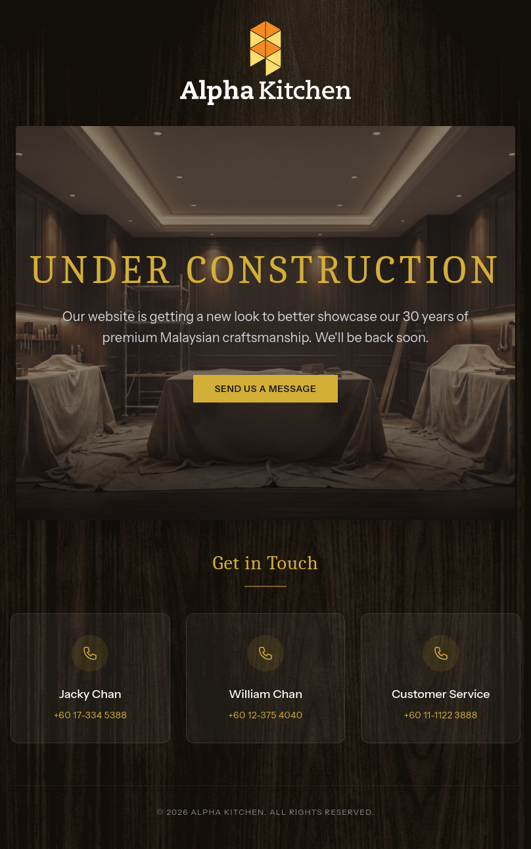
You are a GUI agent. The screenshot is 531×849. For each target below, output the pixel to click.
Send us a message (265, 389)
